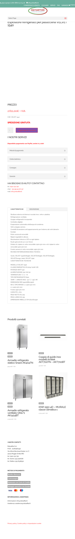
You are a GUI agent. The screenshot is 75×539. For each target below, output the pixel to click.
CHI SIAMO (45, 5)
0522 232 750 (14, 186)
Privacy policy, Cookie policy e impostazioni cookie (24, 523)
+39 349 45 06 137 (17, 189)
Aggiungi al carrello (27, 130)
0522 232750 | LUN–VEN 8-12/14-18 (13, 3)
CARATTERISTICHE (17, 209)
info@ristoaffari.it (16, 191)
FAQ (58, 5)
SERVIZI (52, 5)
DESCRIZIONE (34, 209)
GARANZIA (65, 5)
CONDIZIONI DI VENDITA (32, 5)
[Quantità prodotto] (10, 130)
